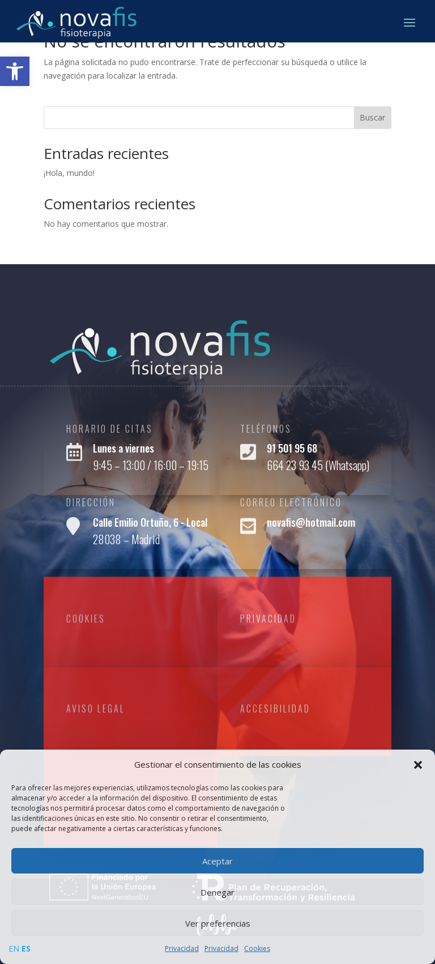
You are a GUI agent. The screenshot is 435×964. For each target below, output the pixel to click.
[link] (14, 71)
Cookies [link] (257, 948)
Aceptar (217, 861)
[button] (418, 765)
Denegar (217, 892)
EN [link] (13, 948)
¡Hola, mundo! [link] (69, 172)
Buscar (372, 117)
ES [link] (26, 948)
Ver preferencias (217, 923)
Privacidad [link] (182, 948)
